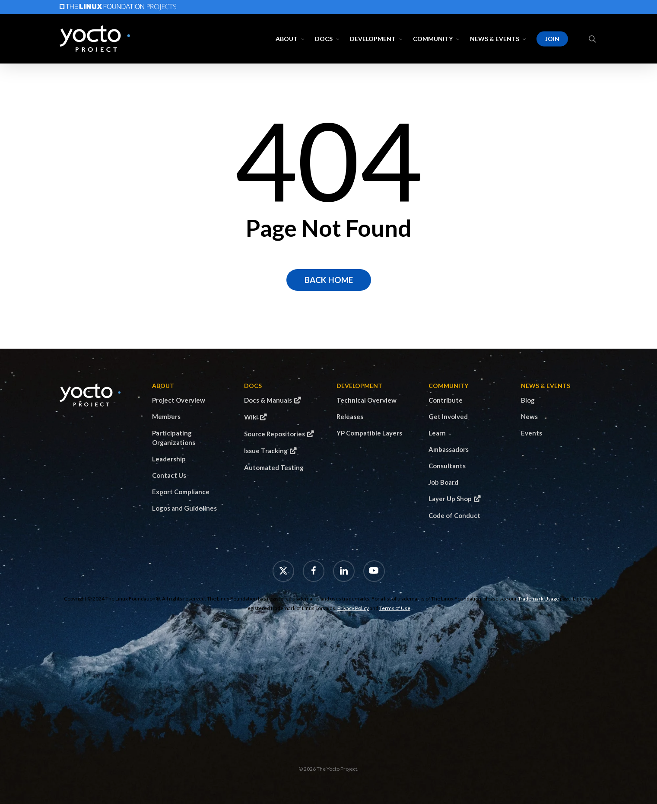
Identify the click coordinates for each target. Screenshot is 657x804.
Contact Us (169, 475)
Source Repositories (274, 434)
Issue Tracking (266, 450)
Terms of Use (394, 608)
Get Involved (448, 416)
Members (166, 416)
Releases (349, 416)
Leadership (169, 459)
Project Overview (178, 400)
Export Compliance (180, 492)
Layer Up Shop (450, 498)
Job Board (443, 482)
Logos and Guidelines (184, 508)
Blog (528, 400)
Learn (437, 433)
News (529, 416)
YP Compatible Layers (369, 433)
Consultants (447, 466)
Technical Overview (366, 400)
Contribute (445, 400)
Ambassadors (448, 449)
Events (531, 433)
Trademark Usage (538, 598)
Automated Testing (274, 467)
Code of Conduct (454, 515)
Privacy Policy (353, 608)
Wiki (251, 417)
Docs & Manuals (268, 400)
